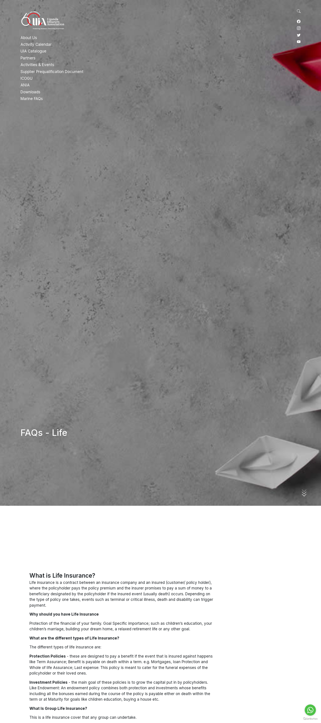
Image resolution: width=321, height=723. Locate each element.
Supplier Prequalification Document (52, 71)
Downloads (30, 92)
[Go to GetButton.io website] (310, 718)
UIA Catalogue (33, 51)
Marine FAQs (32, 98)
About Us (29, 38)
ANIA (25, 85)
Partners (28, 58)
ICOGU (27, 78)
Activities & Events (37, 65)
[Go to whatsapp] (310, 710)
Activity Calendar (36, 44)
